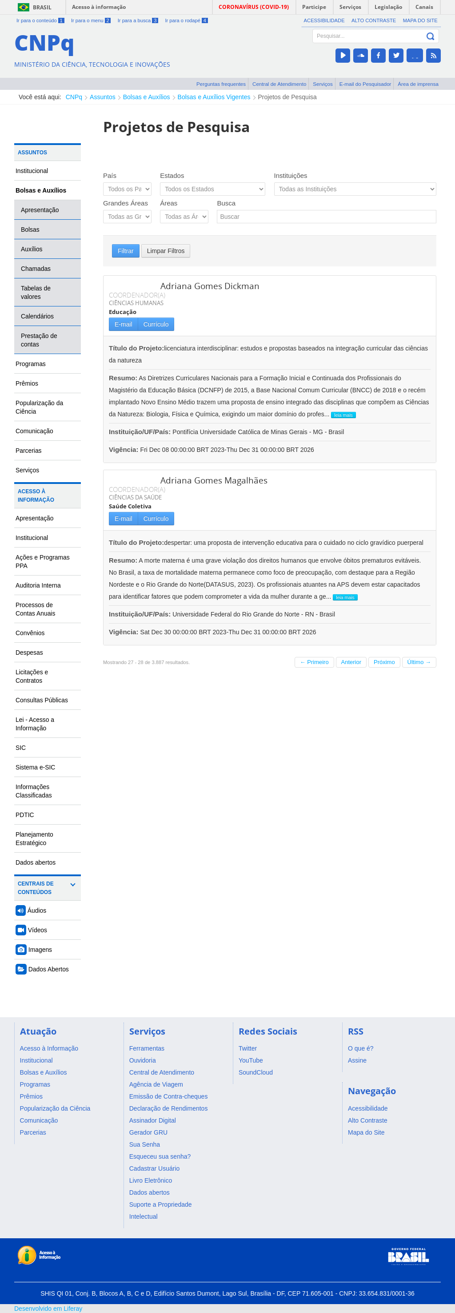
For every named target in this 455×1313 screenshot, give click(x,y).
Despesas (29, 652)
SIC (21, 747)
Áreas (168, 203)
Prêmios (27, 383)
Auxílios (32, 249)
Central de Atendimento (279, 84)
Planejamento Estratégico (34, 838)
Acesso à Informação (36, 495)
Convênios (30, 632)
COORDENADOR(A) (137, 294)
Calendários (37, 316)
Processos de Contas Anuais (35, 609)
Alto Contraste (373, 20)
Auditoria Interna (38, 585)
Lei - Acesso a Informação (35, 724)
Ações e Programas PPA (43, 561)
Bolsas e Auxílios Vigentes (214, 97)
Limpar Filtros (166, 250)
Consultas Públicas (42, 700)
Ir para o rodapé (186, 20)
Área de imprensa (418, 84)
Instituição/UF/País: (140, 431)
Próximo (384, 662)
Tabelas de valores (36, 292)
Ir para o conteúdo (40, 20)
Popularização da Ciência (39, 407)
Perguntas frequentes (221, 84)
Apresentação (40, 209)
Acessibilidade (324, 20)
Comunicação (34, 431)
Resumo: (123, 378)
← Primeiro (314, 662)
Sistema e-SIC (35, 767)
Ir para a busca (138, 20)
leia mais (343, 415)
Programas (31, 363)
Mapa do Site (420, 20)
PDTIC (25, 814)
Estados (172, 175)
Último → (419, 662)
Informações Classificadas (34, 791)
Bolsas (30, 229)
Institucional (32, 170)
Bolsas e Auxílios (146, 97)
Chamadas (36, 268)
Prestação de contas (39, 340)
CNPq (74, 97)
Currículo (156, 324)
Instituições (290, 175)
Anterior (351, 662)
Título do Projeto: (136, 348)
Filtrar (126, 250)
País (109, 175)
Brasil (42, 7)
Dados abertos (36, 862)
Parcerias (29, 450)
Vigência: (124, 449)
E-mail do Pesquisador (365, 84)
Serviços (323, 84)
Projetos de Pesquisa (287, 97)
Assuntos (103, 97)
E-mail (123, 324)
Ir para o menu (91, 20)
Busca (226, 203)
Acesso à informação (99, 7)
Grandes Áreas (125, 203)
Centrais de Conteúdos (36, 888)
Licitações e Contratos (32, 676)
